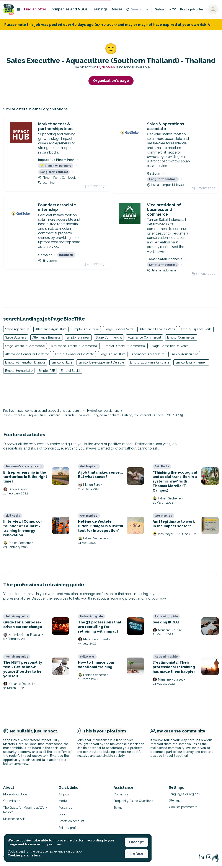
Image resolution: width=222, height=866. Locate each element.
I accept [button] (136, 842)
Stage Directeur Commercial (25, 346)
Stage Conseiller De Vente (170, 346)
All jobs (64, 794)
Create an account (71, 821)
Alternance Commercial (144, 337)
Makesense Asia (14, 819)
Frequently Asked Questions (133, 801)
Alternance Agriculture (51, 329)
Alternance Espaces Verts (157, 329)
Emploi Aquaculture (184, 354)
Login (63, 814)
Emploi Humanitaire (19, 370)
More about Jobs (15, 794)
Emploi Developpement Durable (101, 362)
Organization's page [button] (111, 81)
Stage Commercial (109, 337)
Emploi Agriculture (86, 329)
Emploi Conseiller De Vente (74, 354)
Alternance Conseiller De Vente (27, 354)
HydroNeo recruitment (103, 410)
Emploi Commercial (181, 337)
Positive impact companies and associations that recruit (42, 410)
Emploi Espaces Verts (196, 329)
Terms (118, 807)
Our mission (11, 801)
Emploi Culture (61, 362)
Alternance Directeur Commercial (74, 346)
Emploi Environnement (191, 362)
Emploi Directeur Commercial (125, 346)
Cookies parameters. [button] (24, 855)
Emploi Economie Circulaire (149, 362)
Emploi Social (70, 370)
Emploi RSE (47, 370)
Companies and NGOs (69, 9)
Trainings (100, 9)
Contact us (121, 794)
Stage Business (15, 337)
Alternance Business (46, 337)
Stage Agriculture (17, 329)
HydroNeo (106, 67)
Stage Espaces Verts (119, 329)
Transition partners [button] (55, 165)
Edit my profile (69, 828)
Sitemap (174, 800)
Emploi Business (78, 337)
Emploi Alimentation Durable (25, 362)
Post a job (65, 807)
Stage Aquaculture (113, 354)
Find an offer (35, 9)
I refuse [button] (136, 853)
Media (117, 9)
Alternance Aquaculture (148, 354)
